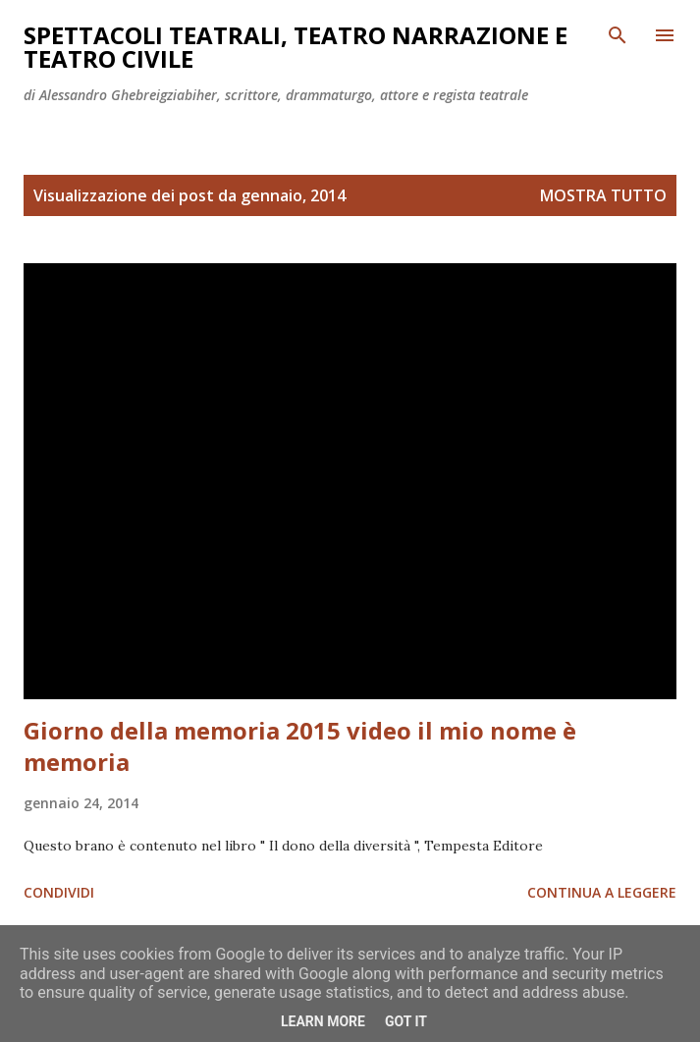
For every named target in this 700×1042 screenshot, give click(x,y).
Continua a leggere (601, 892)
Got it (406, 1021)
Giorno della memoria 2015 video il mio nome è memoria (300, 746)
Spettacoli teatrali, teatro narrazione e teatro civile (295, 47)
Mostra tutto (603, 195)
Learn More (323, 1021)
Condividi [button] (59, 892)
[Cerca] (617, 35)
